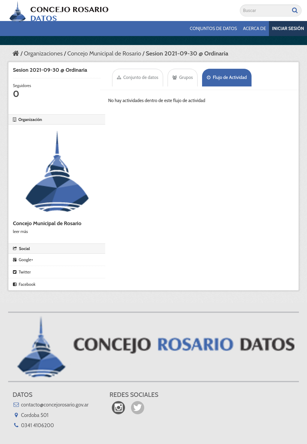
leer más (20, 231)
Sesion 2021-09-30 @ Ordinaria (187, 53)
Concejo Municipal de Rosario (104, 53)
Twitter (22, 272)
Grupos (182, 77)
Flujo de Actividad (227, 77)
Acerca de (254, 28)
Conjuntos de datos (213, 28)
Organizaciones (43, 53)
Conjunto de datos (137, 77)
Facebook (24, 284)
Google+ (23, 259)
